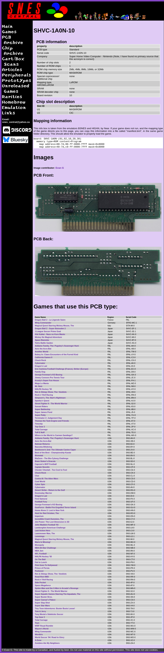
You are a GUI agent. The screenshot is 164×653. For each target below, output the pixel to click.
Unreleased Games (16, 88)
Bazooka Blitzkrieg (43, 447)
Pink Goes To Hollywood (46, 565)
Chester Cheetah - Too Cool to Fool (51, 470)
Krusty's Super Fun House (47, 380)
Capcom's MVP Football (46, 464)
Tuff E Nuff (40, 432)
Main (7, 26)
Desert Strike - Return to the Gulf (50, 490)
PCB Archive (12, 39)
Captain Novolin (42, 467)
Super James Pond (43, 412)
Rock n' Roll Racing (44, 395)
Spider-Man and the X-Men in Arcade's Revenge (56, 588)
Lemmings (39, 536)
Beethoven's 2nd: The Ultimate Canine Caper (55, 450)
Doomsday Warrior (43, 493)
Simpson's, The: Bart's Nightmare (50, 398)
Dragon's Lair (41, 366)
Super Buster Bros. (43, 597)
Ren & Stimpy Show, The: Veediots (50, 392)
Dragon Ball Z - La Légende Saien (50, 320)
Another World (41, 351)
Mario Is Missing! (42, 542)
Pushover (39, 571)
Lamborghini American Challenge (50, 528)
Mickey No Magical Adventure (48, 337)
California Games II (43, 357)
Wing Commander (43, 323)
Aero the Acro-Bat (43, 349)
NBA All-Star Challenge (45, 548)
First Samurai (41, 499)
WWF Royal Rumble (44, 626)
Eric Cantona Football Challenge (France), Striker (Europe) (61, 369)
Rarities (12, 96)
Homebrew (14, 102)
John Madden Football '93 (46, 525)
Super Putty (40, 415)
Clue (37, 476)
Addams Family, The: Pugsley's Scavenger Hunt (57, 346)
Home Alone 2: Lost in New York (49, 510)
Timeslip (39, 424)
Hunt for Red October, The (47, 513)
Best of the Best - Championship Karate (53, 453)
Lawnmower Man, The (45, 533)
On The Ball (40, 559)
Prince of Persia (42, 568)
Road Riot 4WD (42, 577)
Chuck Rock (40, 360)
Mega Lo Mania (42, 383)
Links (8, 113)
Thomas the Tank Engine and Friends (52, 421)
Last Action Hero (42, 530)
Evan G (59, 167)
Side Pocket (40, 582)
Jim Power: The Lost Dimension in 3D (52, 522)
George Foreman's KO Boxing (48, 375)
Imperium (39, 516)
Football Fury (41, 502)
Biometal (39, 455)
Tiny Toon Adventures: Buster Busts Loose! (55, 608)
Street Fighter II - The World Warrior (51, 403)
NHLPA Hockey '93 (43, 389)
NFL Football (41, 554)
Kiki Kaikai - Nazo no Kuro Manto (50, 334)
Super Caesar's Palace (45, 600)
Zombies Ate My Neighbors (47, 643)
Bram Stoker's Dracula (45, 461)
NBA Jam (39, 551)
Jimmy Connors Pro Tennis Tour (49, 377)
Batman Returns (42, 444)
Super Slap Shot (42, 603)
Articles (12, 69)
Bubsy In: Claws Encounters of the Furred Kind (56, 354)
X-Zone (38, 640)
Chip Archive (12, 50)
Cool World (40, 481)
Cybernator (40, 363)
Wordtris (39, 634)
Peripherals (16, 75)
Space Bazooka (42, 340)
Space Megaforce (43, 585)
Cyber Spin (40, 484)
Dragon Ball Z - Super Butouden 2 (50, 328)
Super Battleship (42, 409)
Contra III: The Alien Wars (46, 478)
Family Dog (40, 372)
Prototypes (16, 80)
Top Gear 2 (40, 427)
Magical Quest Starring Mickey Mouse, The (54, 326)
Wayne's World (41, 629)
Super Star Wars (42, 605)
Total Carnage (41, 429)
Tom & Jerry (40, 611)
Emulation (14, 107)
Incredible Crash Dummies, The (49, 519)
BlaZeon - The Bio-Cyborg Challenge (51, 458)
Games (9, 31)
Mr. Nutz (38, 386)
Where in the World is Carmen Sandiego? (54, 435)
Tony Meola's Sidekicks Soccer (49, 614)
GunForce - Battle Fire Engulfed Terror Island (55, 507)
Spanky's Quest (42, 401)
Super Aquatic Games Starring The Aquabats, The (57, 594)
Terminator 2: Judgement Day (48, 418)
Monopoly (39, 545)
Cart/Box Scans (13, 61)
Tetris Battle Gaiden (44, 343)
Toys (37, 623)
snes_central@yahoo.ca (16, 122)
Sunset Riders (41, 406)
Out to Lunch (41, 562)
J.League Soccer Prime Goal (48, 331)
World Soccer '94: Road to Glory (49, 637)
